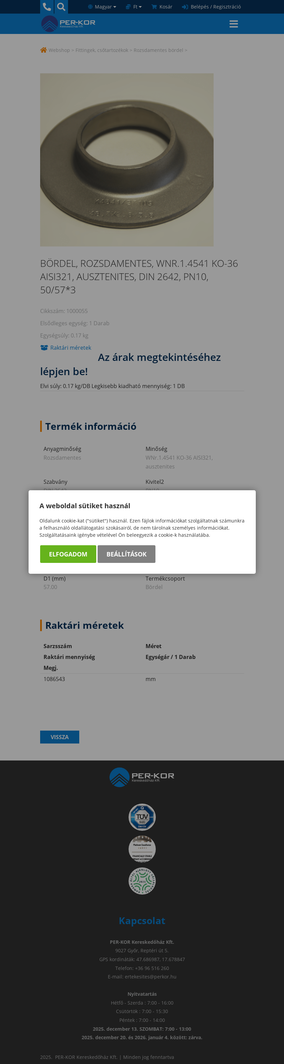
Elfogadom (68, 554)
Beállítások (126, 554)
